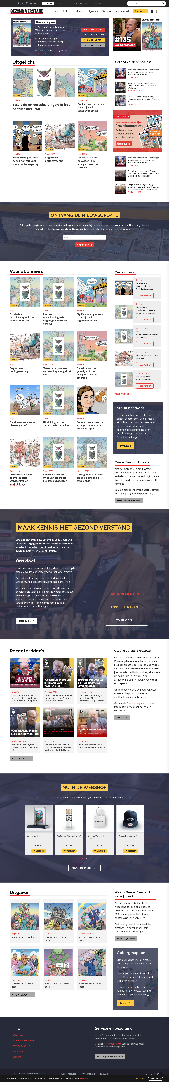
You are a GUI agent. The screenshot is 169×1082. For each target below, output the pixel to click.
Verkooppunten (93, 40)
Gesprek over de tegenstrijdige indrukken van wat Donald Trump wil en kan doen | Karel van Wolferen (143, 187)
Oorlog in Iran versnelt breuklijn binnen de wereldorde (90, 477)
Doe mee (26, 621)
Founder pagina (135, 703)
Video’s (79, 11)
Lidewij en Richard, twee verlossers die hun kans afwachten (55, 477)
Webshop (107, 11)
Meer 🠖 (125, 1003)
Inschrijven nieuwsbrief (110, 1056)
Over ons (98, 3)
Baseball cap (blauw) (127, 836)
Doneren (48, 3)
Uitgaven (92, 11)
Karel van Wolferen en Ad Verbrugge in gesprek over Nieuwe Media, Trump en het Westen (143, 72)
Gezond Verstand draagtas (96, 837)
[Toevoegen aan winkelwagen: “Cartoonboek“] (38, 851)
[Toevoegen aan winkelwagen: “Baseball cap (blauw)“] (130, 851)
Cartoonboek (32, 836)
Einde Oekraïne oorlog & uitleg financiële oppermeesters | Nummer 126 (144, 99)
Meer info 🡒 (93, 45)
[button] (163, 3)
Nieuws (104, 1074)
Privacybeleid (88, 1074)
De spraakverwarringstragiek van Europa (147, 334)
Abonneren (140, 11)
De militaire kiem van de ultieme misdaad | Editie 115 (92, 746)
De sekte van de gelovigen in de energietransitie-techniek (88, 162)
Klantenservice (123, 11)
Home (56, 11)
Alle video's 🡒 (21, 758)
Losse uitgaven (127, 607)
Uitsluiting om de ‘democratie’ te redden (56, 424)
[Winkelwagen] (157, 11)
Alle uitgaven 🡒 (22, 995)
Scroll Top (161, 1074)
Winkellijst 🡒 (126, 938)
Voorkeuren (140, 1078)
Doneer (125, 445)
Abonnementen (128, 594)
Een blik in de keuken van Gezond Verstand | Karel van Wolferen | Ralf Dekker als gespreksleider (143, 173)
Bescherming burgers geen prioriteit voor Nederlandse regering (26, 161)
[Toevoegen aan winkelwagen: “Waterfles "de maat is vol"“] (69, 851)
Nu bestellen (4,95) (93, 29)
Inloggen (150, 12)
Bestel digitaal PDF (93, 34)
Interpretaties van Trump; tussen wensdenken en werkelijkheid (21, 479)
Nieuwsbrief (63, 3)
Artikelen (67, 11)
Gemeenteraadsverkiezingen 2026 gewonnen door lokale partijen (94, 425)
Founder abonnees (47, 797)
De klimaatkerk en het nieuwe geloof (23, 424)
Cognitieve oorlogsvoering (54, 159)
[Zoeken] (146, 3)
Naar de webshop (84, 868)
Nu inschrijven (84, 245)
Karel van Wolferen (81, 3)
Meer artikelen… (18, 485)
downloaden (41, 53)
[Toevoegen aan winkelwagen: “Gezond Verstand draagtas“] (100, 851)
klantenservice (114, 1043)
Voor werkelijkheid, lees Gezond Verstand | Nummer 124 (25, 747)
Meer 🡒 (121, 717)
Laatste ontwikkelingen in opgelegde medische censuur (55, 319)
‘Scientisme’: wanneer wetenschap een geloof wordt (57, 371)
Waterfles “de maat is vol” (69, 836)
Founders (18, 1051)
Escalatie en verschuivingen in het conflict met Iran (41, 106)
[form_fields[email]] (84, 237)
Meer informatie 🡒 (129, 500)
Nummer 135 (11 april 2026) (25, 937)
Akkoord (156, 1079)
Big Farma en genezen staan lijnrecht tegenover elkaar (91, 107)
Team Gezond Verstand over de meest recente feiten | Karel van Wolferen (142, 85)
